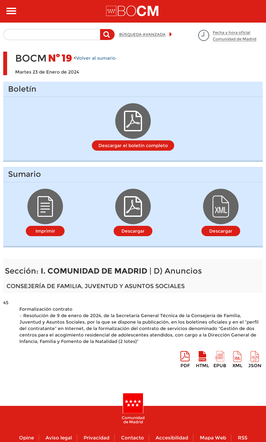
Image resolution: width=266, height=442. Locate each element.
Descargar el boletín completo (133, 145)
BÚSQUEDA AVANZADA (142, 34)
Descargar (133, 231)
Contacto (132, 438)
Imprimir (45, 231)
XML (237, 365)
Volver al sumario (96, 58)
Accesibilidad (172, 438)
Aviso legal (59, 438)
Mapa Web (213, 438)
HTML (202, 365)
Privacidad (96, 438)
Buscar (107, 37)
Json (254, 365)
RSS (242, 438)
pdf (185, 365)
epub (219, 365)
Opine (26, 438)
